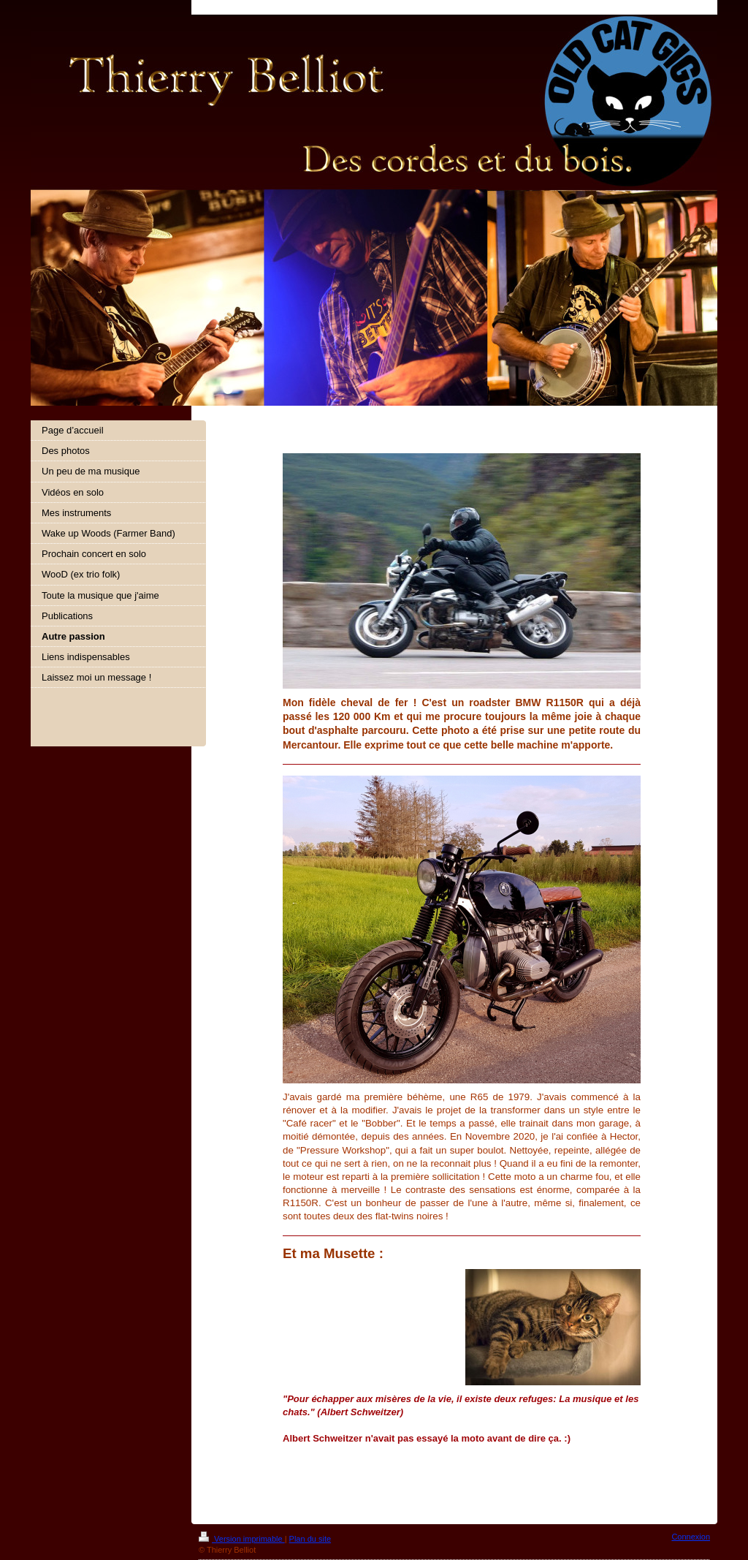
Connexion (690, 1536)
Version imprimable (242, 1538)
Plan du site (310, 1538)
